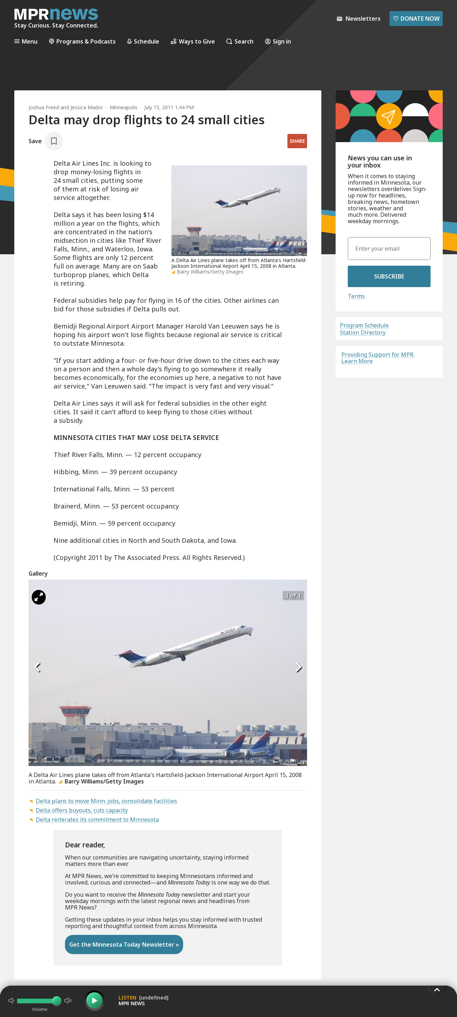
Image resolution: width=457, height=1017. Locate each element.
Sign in (278, 41)
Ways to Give (193, 41)
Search (239, 41)
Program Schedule (364, 325)
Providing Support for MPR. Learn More (378, 358)
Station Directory (363, 332)
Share (297, 140)
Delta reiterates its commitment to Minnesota (97, 819)
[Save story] (46, 141)
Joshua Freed (44, 107)
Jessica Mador (86, 107)
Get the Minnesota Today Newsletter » (124, 944)
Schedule (143, 41)
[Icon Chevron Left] (37, 667)
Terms (356, 296)
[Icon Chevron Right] (298, 667)
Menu (25, 41)
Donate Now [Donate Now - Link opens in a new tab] (416, 18)
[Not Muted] (11, 1000)
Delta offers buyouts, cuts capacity (82, 810)
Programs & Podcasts (82, 41)
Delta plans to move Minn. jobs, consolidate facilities (106, 801)
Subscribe (389, 276)
